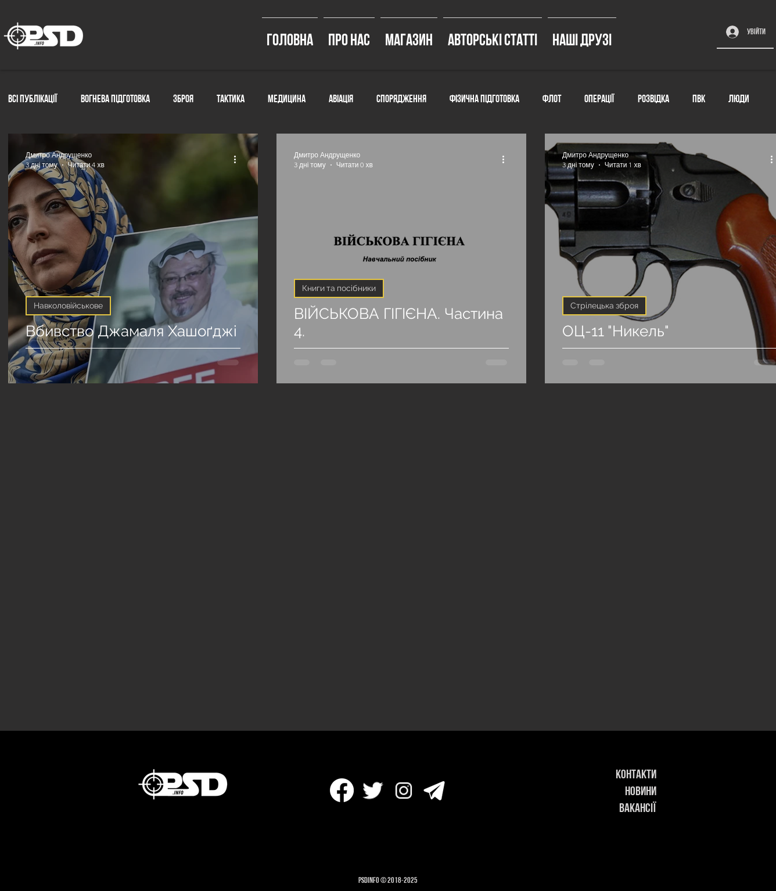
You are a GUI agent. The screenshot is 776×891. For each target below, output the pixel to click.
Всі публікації (33, 98)
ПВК (698, 98)
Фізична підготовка (484, 98)
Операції (599, 98)
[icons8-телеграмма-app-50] (434, 790)
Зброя (183, 98)
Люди (738, 98)
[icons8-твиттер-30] (373, 790)
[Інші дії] (239, 159)
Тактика (231, 98)
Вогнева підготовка (115, 98)
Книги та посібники (339, 288)
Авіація (341, 98)
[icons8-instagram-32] (403, 790)
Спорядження (401, 98)
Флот (552, 98)
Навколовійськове (68, 305)
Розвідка (653, 98)
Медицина (287, 98)
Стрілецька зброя (604, 305)
